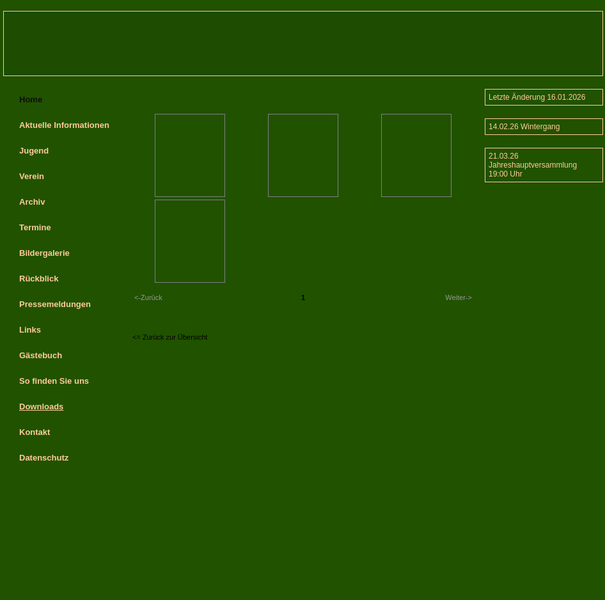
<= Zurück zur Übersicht (169, 337)
